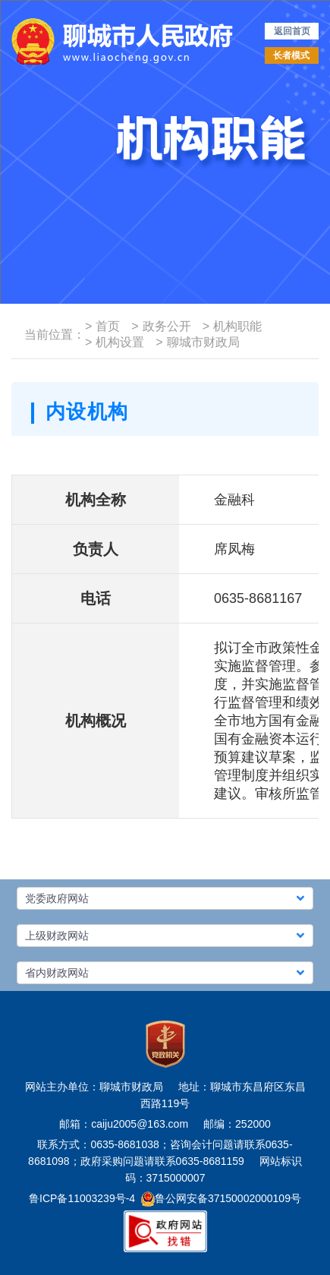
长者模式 (291, 55)
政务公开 (160, 326)
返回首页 (292, 31)
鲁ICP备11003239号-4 (82, 1198)
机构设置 (114, 342)
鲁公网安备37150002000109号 (221, 1198)
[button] (165, 898)
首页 (102, 326)
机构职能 (232, 326)
